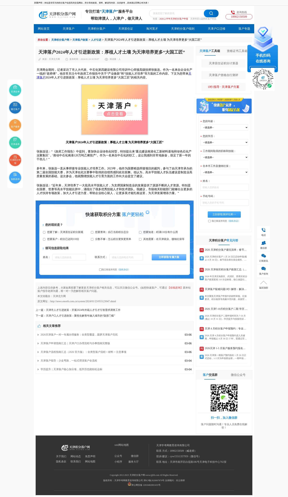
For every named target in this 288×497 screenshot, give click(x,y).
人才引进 (96, 39)
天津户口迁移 (216, 28)
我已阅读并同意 (116, 269)
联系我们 (76, 461)
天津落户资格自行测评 (223, 75)
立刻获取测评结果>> (224, 214)
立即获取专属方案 (169, 257)
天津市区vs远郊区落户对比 (203, 18)
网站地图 (90, 461)
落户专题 (244, 28)
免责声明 (90, 456)
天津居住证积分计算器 (223, 63)
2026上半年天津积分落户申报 (173, 18)
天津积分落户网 (60, 39)
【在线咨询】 (175, 287)
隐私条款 (61, 461)
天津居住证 (125, 28)
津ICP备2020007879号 (154, 480)
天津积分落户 (96, 28)
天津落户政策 (80, 39)
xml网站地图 (121, 445)
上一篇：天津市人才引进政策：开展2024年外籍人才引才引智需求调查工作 (78, 310)
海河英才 (152, 28)
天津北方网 (54, 59)
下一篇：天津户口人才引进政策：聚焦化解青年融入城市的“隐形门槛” (75, 315)
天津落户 (68, 28)
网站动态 (76, 456)
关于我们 (61, 456)
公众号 (118, 456)
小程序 (118, 462)
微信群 (135, 456)
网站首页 (44, 28)
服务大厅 (133, 462)
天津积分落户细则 (183, 28)
